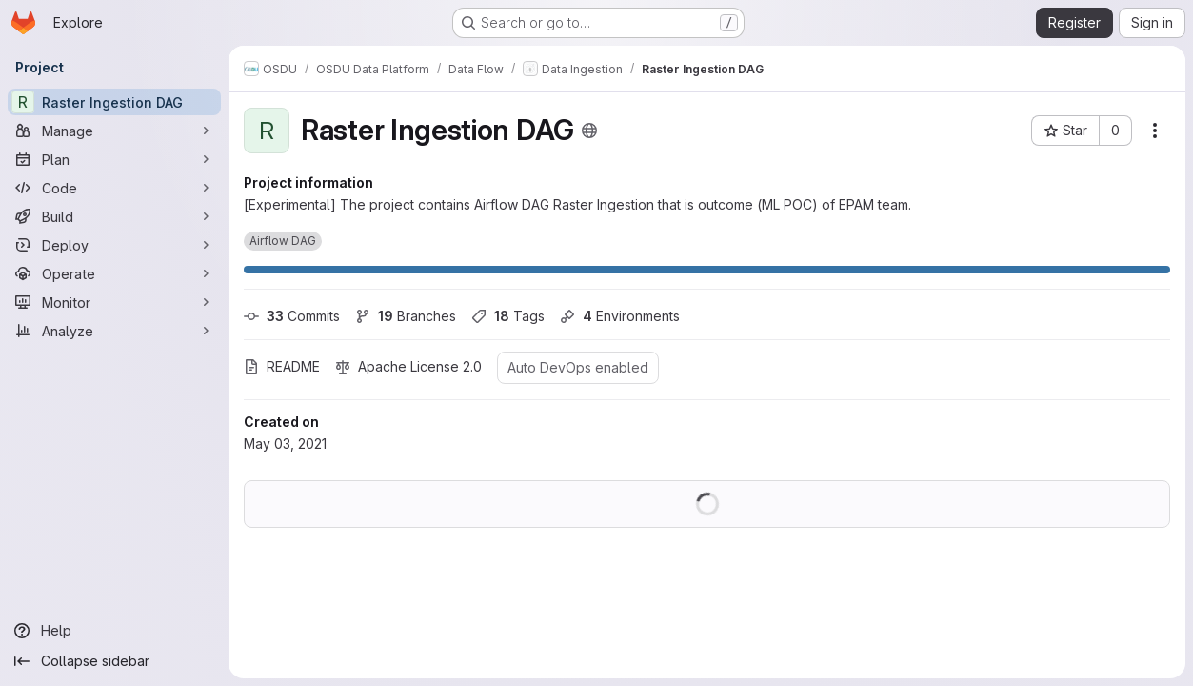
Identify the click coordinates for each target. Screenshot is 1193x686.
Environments (620, 316)
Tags (508, 316)
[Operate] (114, 273)
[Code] (114, 187)
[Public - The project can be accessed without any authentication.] (589, 130)
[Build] (114, 216)
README (282, 366)
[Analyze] (114, 330)
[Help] (114, 630)
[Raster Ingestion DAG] (114, 102)
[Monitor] (114, 302)
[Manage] (114, 130)
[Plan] (114, 159)
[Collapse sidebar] (114, 661)
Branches (405, 316)
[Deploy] (114, 245)
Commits (292, 316)
